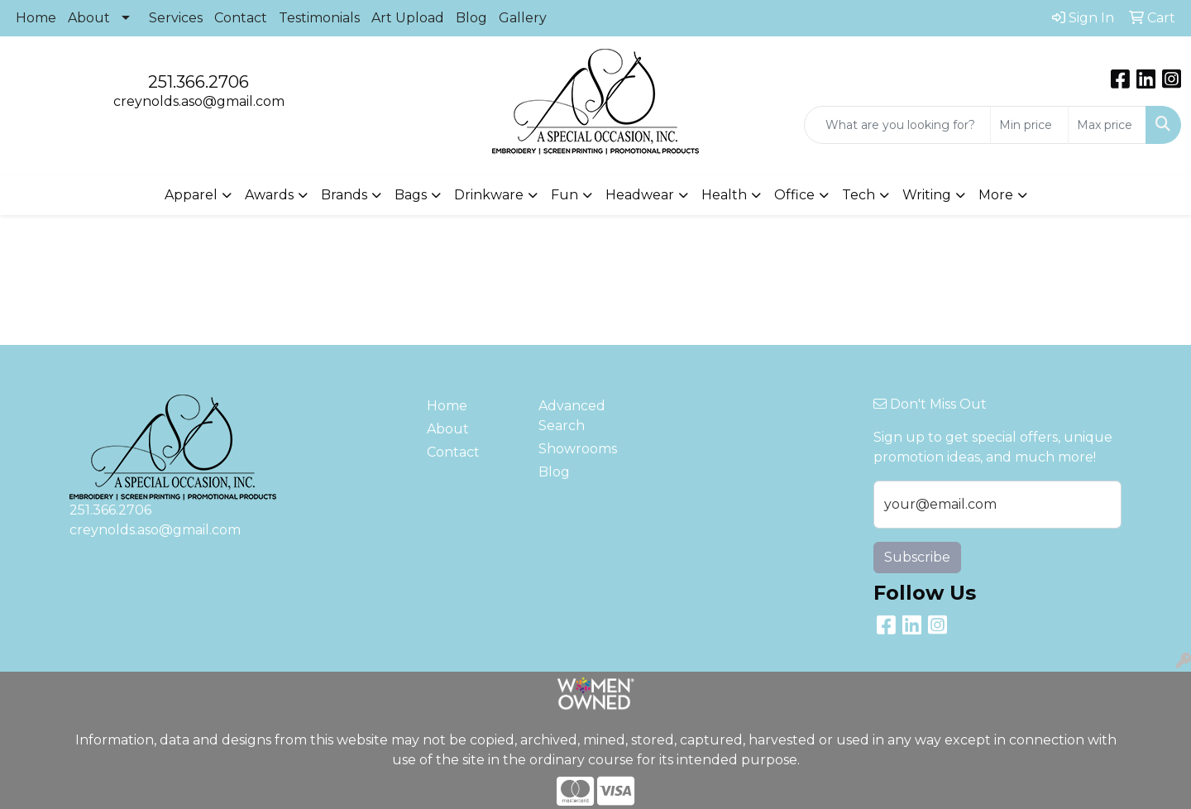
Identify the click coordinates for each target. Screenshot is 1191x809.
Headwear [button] (639, 195)
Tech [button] (858, 195)
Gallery (523, 18)
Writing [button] (926, 195)
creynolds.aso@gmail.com (199, 101)
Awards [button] (269, 195)
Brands (344, 195)
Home (36, 18)
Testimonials (319, 18)
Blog (471, 18)
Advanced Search (571, 415)
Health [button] (724, 195)
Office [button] (794, 195)
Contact (240, 18)
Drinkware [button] (489, 195)
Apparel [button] (191, 195)
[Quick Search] (897, 125)
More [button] (995, 195)
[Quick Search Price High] (1107, 125)
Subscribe (917, 557)
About (89, 18)
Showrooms (577, 449)
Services (176, 18)
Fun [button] (564, 195)
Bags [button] (411, 195)
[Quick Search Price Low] (1029, 125)
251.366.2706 (198, 82)
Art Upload (407, 18)
